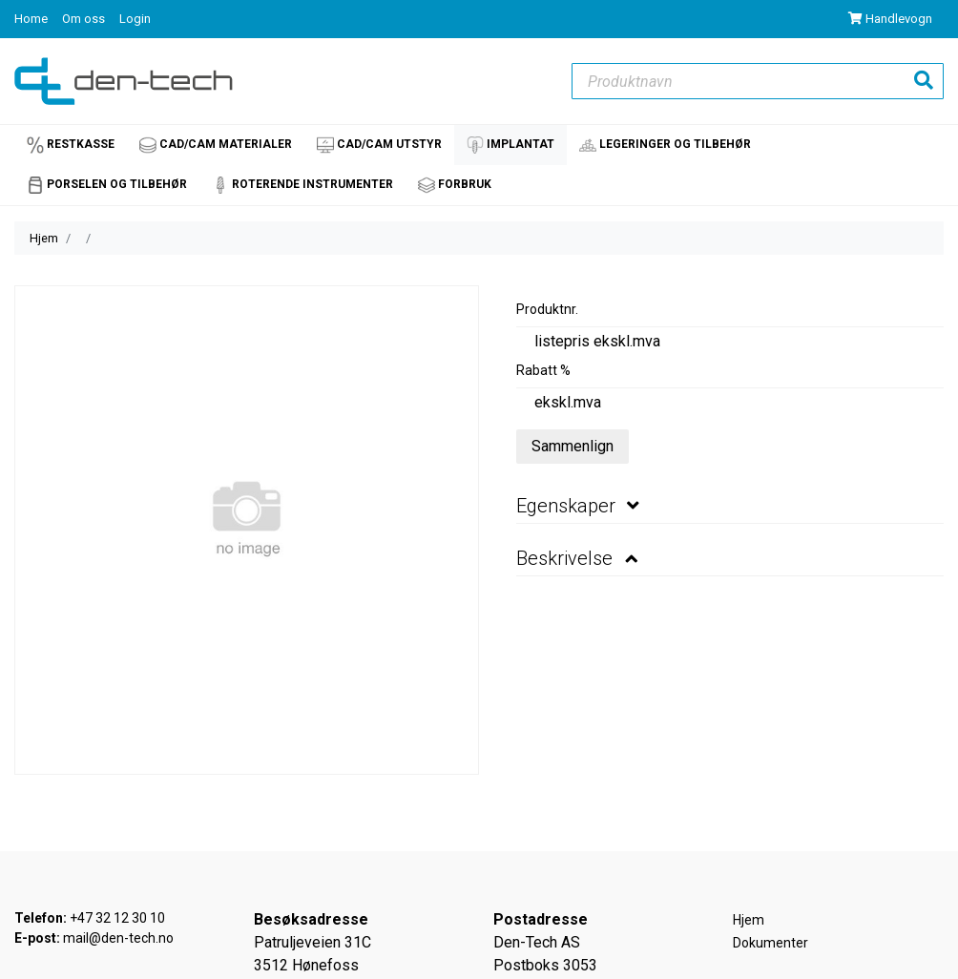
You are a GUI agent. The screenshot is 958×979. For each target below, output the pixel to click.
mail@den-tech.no (118, 938)
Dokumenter (770, 942)
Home (32, 18)
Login (135, 18)
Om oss (85, 18)
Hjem (44, 238)
